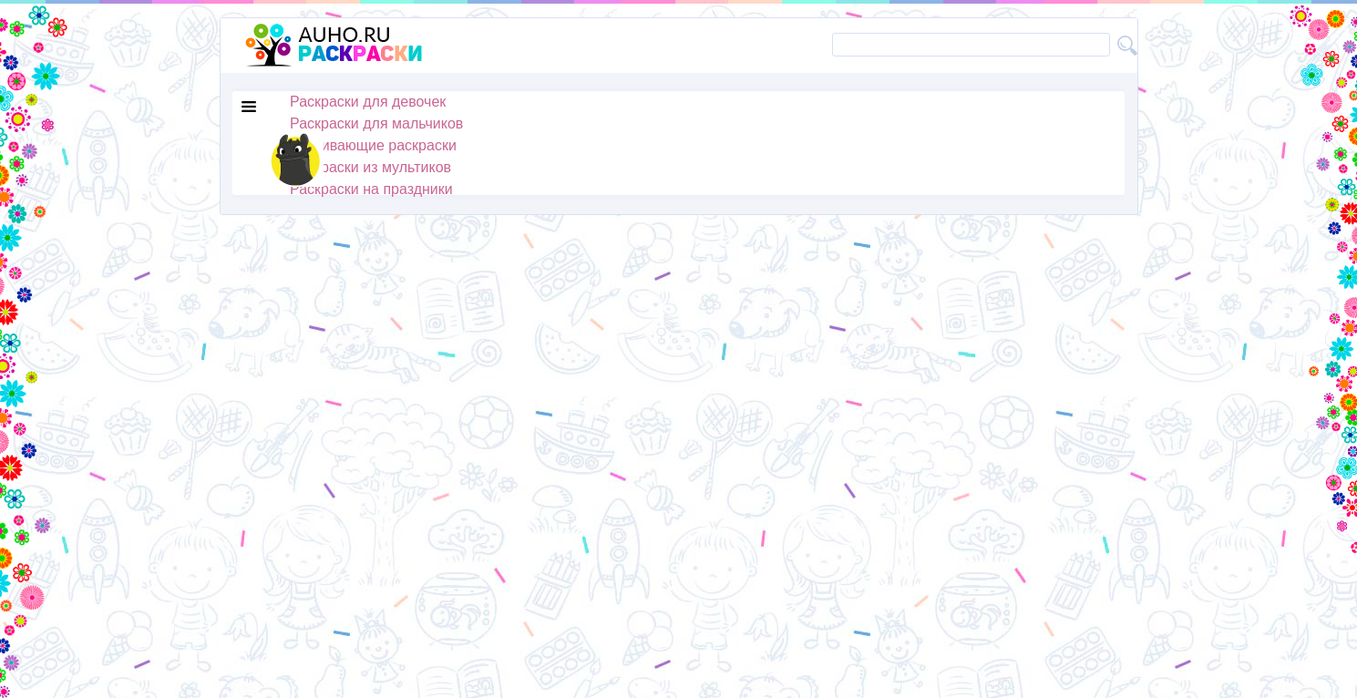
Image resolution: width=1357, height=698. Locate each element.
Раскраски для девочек (368, 101)
